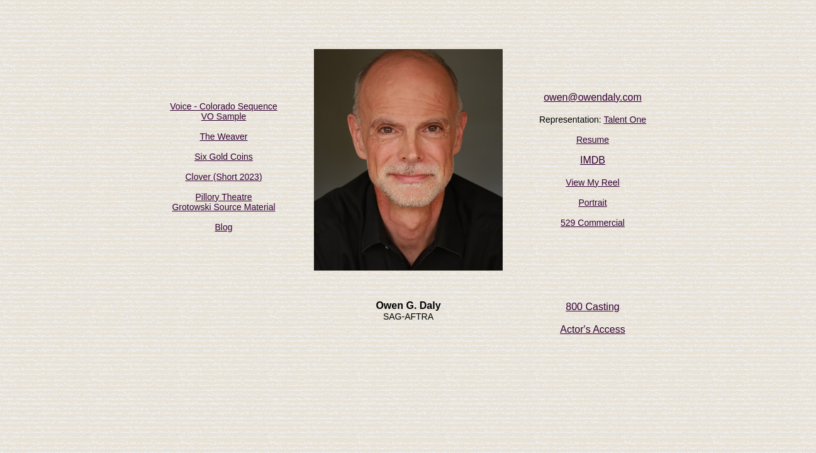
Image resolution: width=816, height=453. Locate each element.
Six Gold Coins (223, 157)
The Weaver (224, 136)
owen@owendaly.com (593, 97)
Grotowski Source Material (223, 207)
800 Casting (592, 306)
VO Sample (224, 116)
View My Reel (592, 182)
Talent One (624, 120)
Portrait (592, 203)
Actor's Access (592, 329)
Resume (592, 140)
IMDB (592, 160)
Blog (223, 227)
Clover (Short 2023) (223, 177)
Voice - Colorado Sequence (223, 106)
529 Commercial (593, 223)
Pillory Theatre (223, 197)
